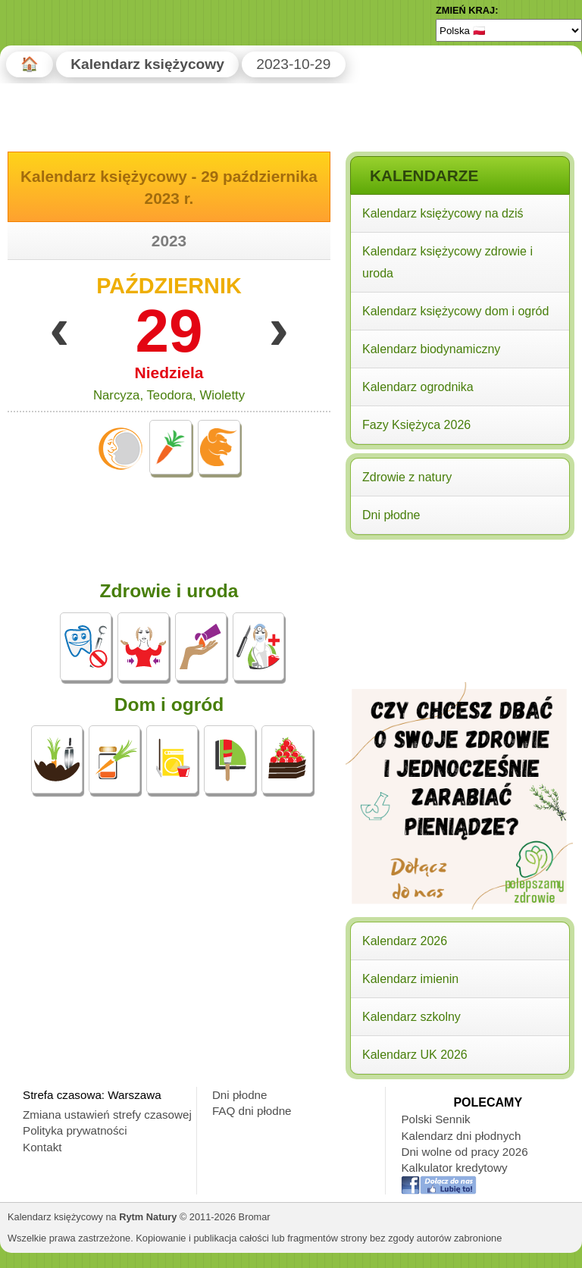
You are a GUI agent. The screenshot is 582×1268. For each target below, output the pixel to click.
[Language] (509, 30)
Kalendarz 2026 (404, 941)
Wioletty (222, 395)
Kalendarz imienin (410, 978)
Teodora (169, 395)
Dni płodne (391, 515)
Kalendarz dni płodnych (461, 1135)
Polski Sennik (435, 1119)
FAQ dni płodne (252, 1110)
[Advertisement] (459, 642)
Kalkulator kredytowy (454, 1167)
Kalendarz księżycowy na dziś (443, 213)
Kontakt (42, 1147)
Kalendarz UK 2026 (415, 1054)
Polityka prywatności (75, 1130)
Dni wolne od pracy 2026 (464, 1151)
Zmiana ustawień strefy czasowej (107, 1114)
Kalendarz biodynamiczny (431, 349)
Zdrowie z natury (407, 477)
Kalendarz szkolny (411, 1016)
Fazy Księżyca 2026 (416, 424)
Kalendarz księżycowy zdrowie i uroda (447, 262)
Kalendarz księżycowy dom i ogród (455, 311)
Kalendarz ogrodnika (418, 386)
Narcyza (116, 395)
